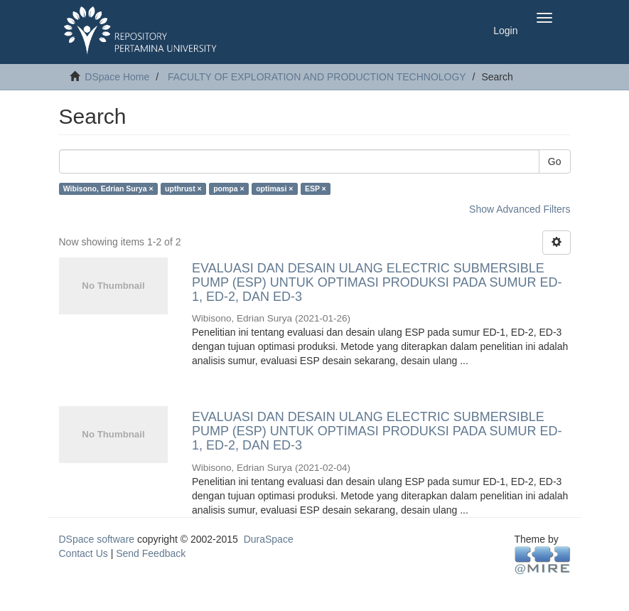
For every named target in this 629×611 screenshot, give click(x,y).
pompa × (228, 188)
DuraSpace (269, 539)
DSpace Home (117, 77)
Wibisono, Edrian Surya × (108, 188)
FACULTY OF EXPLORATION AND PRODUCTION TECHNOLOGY (317, 77)
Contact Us (83, 553)
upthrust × (183, 188)
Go (554, 161)
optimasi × (274, 188)
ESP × (315, 188)
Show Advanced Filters (519, 209)
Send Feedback (151, 553)
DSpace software (97, 539)
